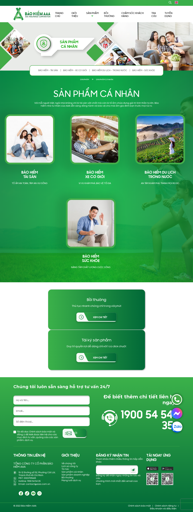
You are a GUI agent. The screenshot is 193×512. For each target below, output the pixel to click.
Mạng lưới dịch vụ (71, 480)
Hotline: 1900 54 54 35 (30, 481)
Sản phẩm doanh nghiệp (76, 475)
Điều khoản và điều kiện (163, 509)
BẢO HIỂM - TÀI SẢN (48, 70)
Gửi (75, 433)
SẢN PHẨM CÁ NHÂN (104, 80)
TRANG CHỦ (59, 15)
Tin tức (65, 469)
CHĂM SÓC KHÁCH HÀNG (132, 15)
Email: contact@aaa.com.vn (34, 484)
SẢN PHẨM (84, 80)
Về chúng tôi (69, 463)
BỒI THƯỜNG (109, 15)
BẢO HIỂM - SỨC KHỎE (143, 70)
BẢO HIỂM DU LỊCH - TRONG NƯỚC (109, 70)
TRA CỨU (153, 15)
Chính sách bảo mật (139, 506)
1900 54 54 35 (147, 421)
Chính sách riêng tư (165, 506)
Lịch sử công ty (70, 466)
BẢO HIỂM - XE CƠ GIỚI (75, 70)
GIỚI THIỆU (74, 15)
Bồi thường (67, 478)
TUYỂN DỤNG (168, 15)
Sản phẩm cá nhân (72, 472)
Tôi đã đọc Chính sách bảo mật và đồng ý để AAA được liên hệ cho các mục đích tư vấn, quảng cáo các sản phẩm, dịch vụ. (37, 436)
